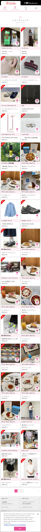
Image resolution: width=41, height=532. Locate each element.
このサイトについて (27, 507)
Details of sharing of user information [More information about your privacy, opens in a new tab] (15, 527)
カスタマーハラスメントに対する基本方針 (28, 502)
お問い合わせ (25, 498)
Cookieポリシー (5, 511)
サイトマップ (4, 507)
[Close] (38, 516)
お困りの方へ (4, 498)
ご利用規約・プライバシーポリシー (7, 502)
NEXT (37, 490)
